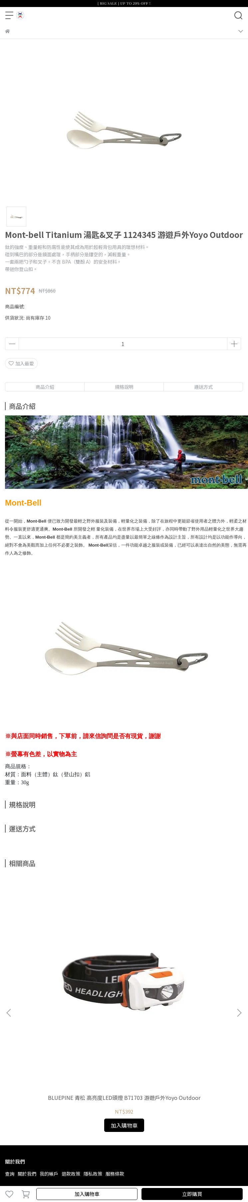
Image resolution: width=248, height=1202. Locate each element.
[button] (239, 1013)
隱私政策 (93, 1173)
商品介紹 (45, 386)
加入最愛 (21, 363)
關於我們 (27, 1173)
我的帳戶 (49, 1173)
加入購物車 (87, 1193)
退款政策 (71, 1173)
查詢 (9, 1173)
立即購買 (192, 1193)
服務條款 (115, 1173)
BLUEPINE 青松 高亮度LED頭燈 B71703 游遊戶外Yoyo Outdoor (124, 1097)
